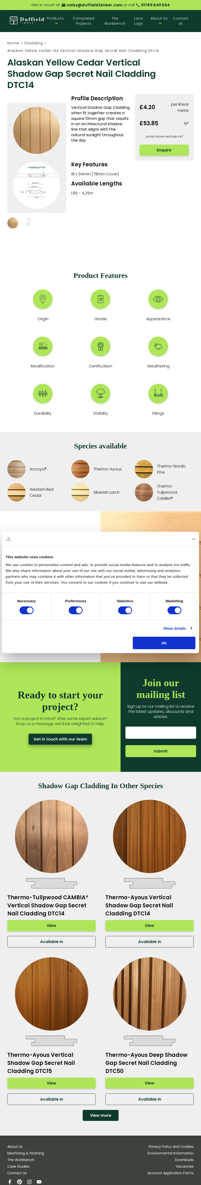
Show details (174, 628)
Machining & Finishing (25, 1153)
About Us (14, 1146)
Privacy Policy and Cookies (171, 1146)
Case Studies (18, 1166)
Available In (51, 942)
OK (164, 643)
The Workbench (115, 21)
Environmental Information (171, 1153)
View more (100, 1115)
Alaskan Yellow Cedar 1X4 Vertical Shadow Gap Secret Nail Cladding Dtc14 (83, 50)
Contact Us (181, 21)
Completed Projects (83, 21)
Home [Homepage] (13, 43)
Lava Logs (138, 21)
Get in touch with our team (60, 739)
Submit (161, 751)
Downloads (184, 1159)
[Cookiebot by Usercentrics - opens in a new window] (174, 539)
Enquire (164, 150)
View (51, 925)
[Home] (27, 20)
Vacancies (185, 1166)
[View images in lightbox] (36, 158)
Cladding (33, 43)
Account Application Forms (170, 1173)
